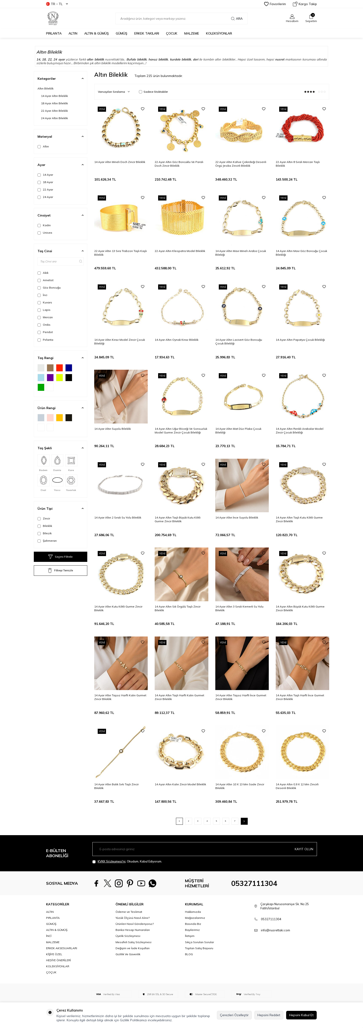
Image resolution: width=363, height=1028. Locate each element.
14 (38, 59)
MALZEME (191, 33)
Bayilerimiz (192, 930)
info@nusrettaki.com (275, 930)
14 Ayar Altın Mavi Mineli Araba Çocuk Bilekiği (240, 252)
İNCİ (48, 936)
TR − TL (57, 4)
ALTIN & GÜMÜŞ (96, 33)
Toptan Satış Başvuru (199, 948)
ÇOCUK (171, 33)
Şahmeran (47, 541)
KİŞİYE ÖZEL (54, 954)
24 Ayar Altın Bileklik (54, 118)
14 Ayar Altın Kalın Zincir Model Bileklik (180, 784)
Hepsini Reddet (268, 1015)
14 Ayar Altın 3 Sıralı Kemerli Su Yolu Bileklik (239, 608)
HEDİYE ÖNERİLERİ (58, 960)
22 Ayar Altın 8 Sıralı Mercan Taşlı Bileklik (298, 163)
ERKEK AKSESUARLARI (61, 948)
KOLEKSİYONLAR (219, 33)
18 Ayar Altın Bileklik (54, 103)
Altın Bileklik (45, 88)
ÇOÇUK (51, 972)
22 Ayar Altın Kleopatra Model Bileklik (180, 251)
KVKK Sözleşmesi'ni (111, 861)
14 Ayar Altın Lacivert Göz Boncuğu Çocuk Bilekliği (238, 341)
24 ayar (59, 59)
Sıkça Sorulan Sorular (199, 942)
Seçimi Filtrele (60, 556)
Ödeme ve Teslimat (129, 911)
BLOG (189, 954)
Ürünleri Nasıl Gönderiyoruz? (135, 924)
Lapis (44, 310)
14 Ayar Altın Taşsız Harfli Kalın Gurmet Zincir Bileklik (120, 697)
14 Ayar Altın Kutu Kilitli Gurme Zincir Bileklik (118, 608)
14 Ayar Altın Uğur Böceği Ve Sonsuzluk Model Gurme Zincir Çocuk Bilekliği (181, 430)
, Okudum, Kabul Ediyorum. (127, 861)
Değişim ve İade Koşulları (133, 948)
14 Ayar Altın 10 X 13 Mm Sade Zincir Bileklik (239, 786)
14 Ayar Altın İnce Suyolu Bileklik (236, 517)
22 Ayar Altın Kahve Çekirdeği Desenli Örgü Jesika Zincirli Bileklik (240, 163)
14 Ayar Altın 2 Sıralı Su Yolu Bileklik (117, 517)
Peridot (45, 332)
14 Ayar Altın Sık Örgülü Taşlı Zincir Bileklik (177, 608)
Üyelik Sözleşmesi (128, 936)
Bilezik (45, 533)
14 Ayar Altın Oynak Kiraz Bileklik (176, 339)
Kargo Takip (305, 4)
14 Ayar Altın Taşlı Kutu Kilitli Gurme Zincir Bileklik (299, 519)
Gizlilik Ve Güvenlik (128, 954)
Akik (43, 273)
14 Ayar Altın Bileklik (54, 96)
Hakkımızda (193, 911)
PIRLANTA (54, 33)
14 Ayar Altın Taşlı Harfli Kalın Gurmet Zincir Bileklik (179, 697)
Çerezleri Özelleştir (234, 1015)
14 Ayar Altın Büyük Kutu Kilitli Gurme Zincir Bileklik (300, 608)
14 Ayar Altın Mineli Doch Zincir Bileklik (119, 162)
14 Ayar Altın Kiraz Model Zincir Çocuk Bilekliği (119, 341)
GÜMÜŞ (121, 33)
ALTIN (73, 33)
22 (49, 59)
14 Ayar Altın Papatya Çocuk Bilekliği (300, 339)
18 (44, 59)
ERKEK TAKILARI (146, 33)
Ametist (45, 280)
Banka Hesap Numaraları (133, 930)
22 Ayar (45, 189)
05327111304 (254, 883)
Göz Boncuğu (49, 288)
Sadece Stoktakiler (153, 91)
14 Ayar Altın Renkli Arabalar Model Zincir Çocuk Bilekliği (299, 430)
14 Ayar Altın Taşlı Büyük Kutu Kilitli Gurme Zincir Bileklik (177, 519)
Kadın (44, 225)
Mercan (45, 317)
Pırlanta (45, 340)
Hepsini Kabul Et (301, 1015)
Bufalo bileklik (136, 59)
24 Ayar (45, 197)
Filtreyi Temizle (60, 570)
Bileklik (45, 526)
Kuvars (45, 302)
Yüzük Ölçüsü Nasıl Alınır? (133, 918)
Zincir (44, 518)
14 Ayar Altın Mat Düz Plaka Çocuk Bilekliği (238, 430)
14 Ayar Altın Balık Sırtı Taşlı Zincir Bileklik (116, 786)
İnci (42, 295)
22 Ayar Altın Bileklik (54, 110)
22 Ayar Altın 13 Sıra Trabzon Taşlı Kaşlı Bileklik (120, 252)
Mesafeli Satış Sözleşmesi (133, 942)
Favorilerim (275, 4)
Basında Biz (193, 924)
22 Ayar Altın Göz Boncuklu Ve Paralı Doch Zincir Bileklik (179, 163)
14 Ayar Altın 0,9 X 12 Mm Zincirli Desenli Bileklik (297, 786)
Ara (237, 18)
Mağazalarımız (195, 918)
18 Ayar (45, 182)
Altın (43, 146)
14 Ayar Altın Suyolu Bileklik (112, 428)
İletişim (189, 936)
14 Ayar (45, 175)
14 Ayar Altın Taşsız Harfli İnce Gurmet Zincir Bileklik (240, 697)
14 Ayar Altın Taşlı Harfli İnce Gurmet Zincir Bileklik (300, 697)
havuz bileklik (158, 59)
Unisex (45, 233)
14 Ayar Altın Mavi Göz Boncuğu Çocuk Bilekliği (301, 252)
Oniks (44, 325)
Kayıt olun (304, 849)
